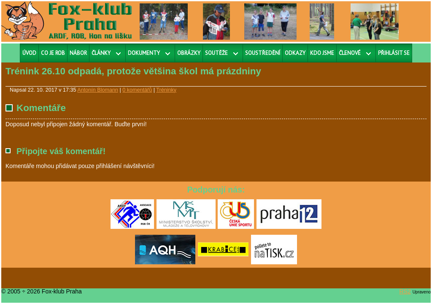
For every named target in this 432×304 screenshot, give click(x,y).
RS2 (405, 291)
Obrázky (188, 53)
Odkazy (295, 53)
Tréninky (166, 90)
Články (101, 53)
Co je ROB (53, 53)
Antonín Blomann (97, 90)
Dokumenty (144, 53)
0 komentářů (137, 90)
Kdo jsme (322, 53)
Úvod (29, 53)
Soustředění (262, 53)
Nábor (78, 53)
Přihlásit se (394, 53)
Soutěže (216, 53)
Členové (350, 53)
